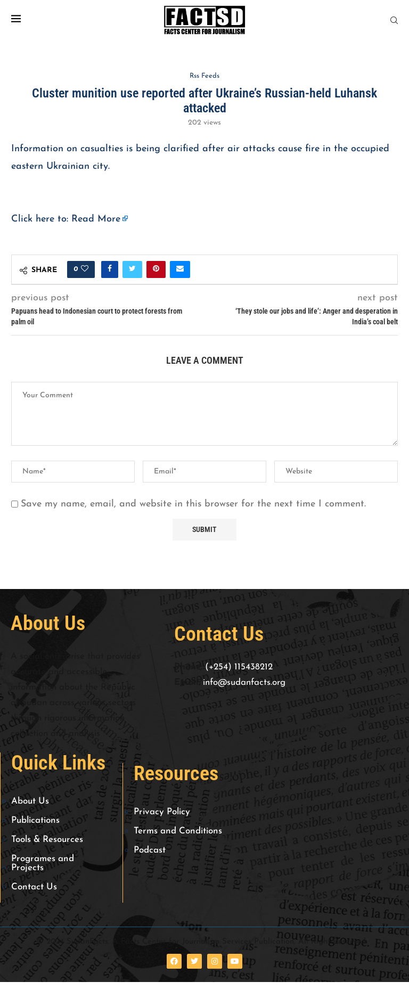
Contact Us (34, 886)
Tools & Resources (47, 839)
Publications (35, 820)
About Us (30, 801)
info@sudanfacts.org (244, 682)
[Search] (394, 20)
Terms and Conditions (178, 831)
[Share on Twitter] (132, 269)
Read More (95, 219)
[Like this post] (84, 269)
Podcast (150, 850)
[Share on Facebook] (109, 269)
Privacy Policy (162, 811)
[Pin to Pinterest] (156, 269)
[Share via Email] (180, 269)
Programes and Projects (42, 863)
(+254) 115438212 (239, 667)
